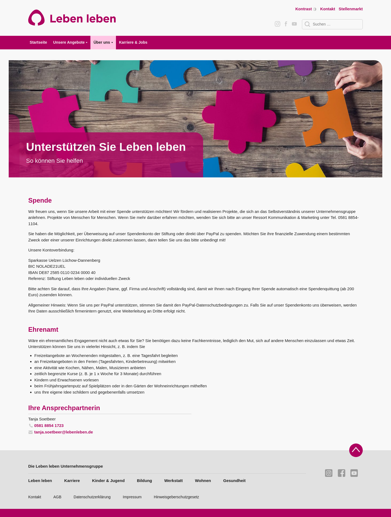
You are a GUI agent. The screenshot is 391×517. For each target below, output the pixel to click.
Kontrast (305, 9)
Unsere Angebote (69, 42)
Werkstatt (173, 480)
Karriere (72, 480)
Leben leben (40, 480)
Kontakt (327, 9)
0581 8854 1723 (49, 425)
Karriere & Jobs (133, 42)
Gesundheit (234, 480)
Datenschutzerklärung (92, 497)
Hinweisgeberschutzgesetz (176, 497)
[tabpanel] (195, 118)
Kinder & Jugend (108, 480)
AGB (57, 497)
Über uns (101, 42)
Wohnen (203, 480)
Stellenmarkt (351, 9)
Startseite (38, 42)
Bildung (144, 480)
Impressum (132, 497)
